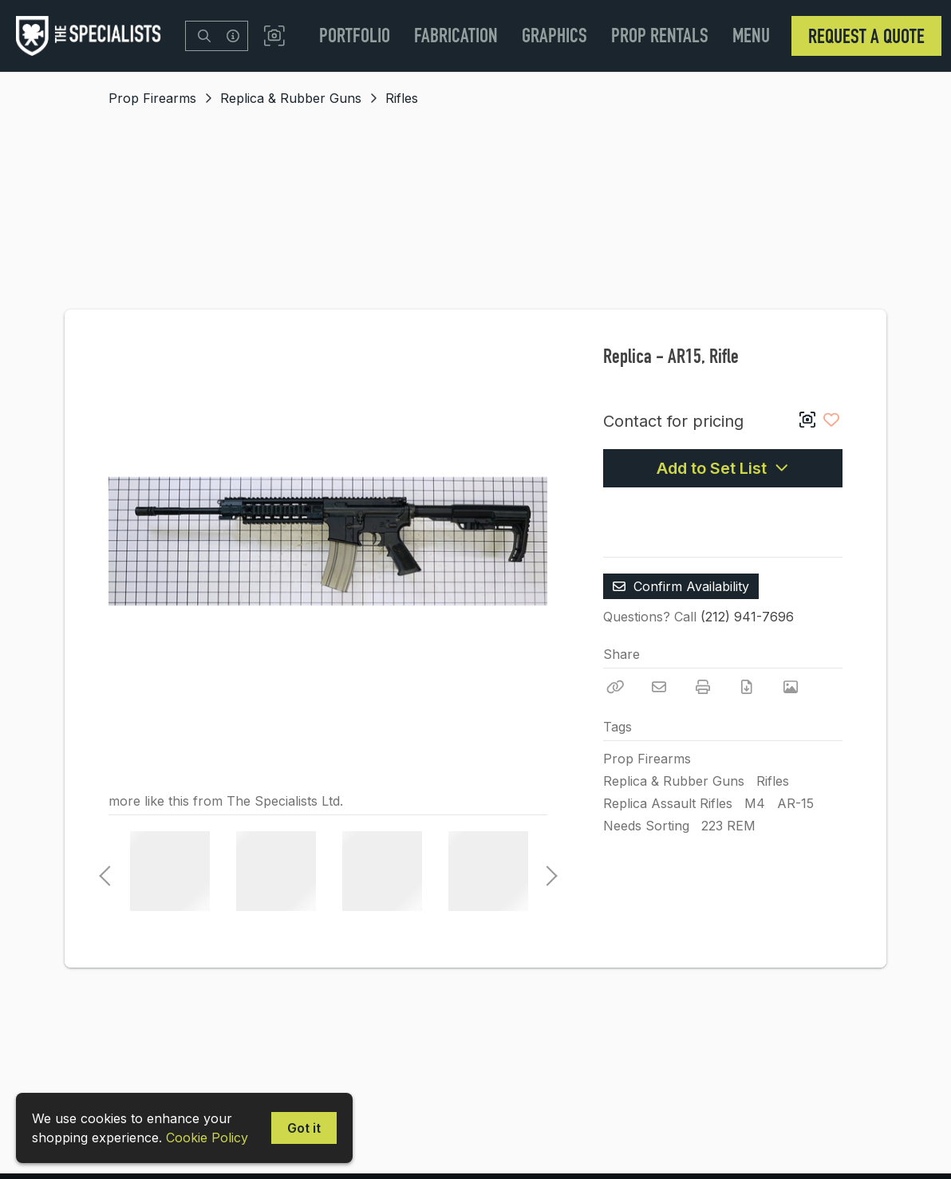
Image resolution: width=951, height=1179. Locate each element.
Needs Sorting (646, 826)
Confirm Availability (681, 586)
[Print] (703, 687)
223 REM (728, 826)
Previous (104, 871)
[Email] (659, 687)
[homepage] (92, 36)
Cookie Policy (207, 1137)
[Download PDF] (747, 687)
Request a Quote (866, 35)
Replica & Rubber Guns (290, 98)
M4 (754, 803)
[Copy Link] (615, 687)
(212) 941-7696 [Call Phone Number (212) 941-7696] (747, 617)
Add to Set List (723, 468)
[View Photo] (791, 687)
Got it (304, 1128)
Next (547, 871)
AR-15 (795, 803)
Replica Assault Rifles (667, 803)
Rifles (401, 98)
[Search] (204, 35)
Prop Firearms (152, 98)
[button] (274, 36)
